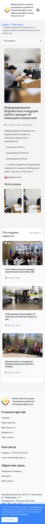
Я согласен (9, 520)
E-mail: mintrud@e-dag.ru (14, 457)
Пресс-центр (17, 24)
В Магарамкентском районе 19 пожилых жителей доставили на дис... (21, 317)
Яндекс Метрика (36, 507)
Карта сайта (7, 481)
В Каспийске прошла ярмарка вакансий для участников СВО (20, 270)
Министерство (9, 422)
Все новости (35, 234)
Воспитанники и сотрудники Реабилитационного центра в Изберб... (19, 364)
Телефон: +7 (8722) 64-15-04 (15, 452)
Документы (7, 432)
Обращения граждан (12, 471)
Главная (5, 24)
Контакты (6, 476)
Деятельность (8, 427)
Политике (23, 514)
